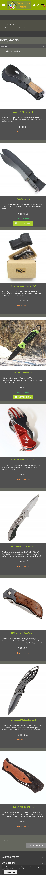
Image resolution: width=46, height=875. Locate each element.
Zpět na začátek (36, 845)
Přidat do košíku (23, 223)
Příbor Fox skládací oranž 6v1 (23, 459)
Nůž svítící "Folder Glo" (23, 372)
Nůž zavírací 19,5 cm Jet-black (23, 720)
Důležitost (23, 46)
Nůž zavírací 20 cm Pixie (23, 807)
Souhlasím (10, 872)
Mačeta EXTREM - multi (23, 112)
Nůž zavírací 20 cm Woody (23, 633)
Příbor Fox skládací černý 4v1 (23, 286)
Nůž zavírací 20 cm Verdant (23, 546)
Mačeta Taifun (23, 199)
